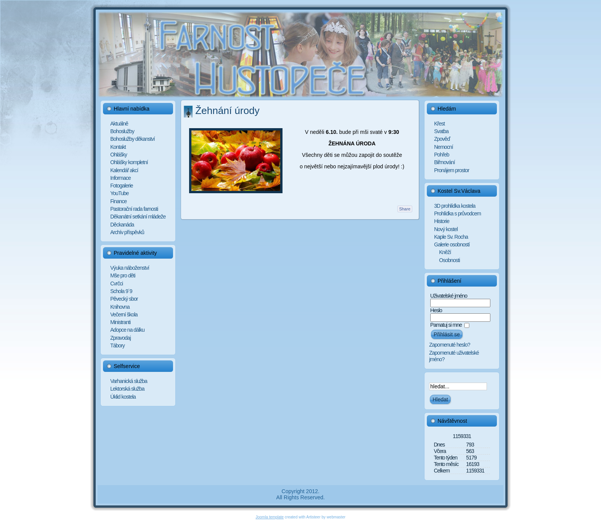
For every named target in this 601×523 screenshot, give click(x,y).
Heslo (436, 310)
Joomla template (270, 517)
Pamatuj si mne (446, 325)
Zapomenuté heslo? (449, 345)
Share (404, 209)
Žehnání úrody (227, 110)
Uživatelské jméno (448, 296)
